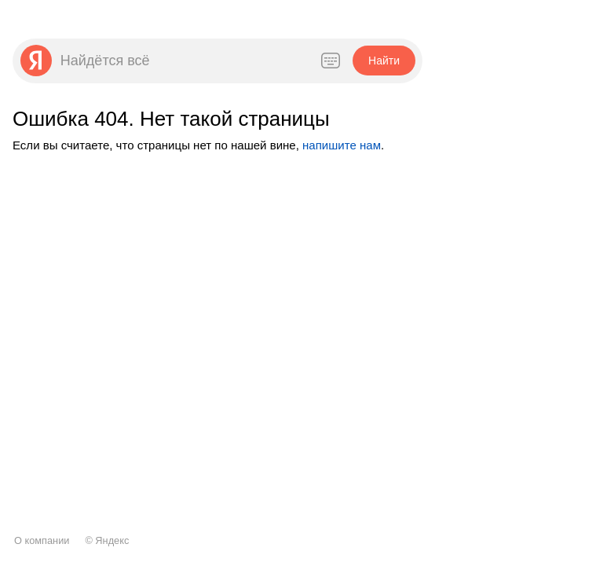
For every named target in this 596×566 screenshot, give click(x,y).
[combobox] (181, 60)
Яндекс (112, 540)
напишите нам (341, 145)
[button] (384, 60)
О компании (41, 540)
